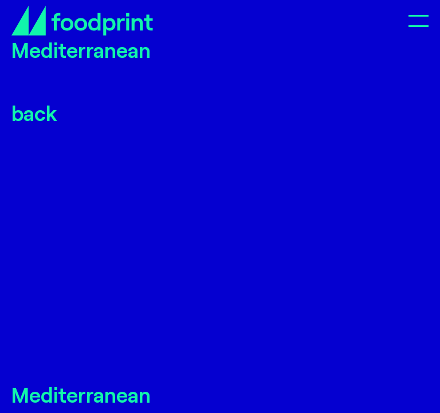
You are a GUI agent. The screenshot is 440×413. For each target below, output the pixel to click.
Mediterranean (81, 394)
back (34, 112)
